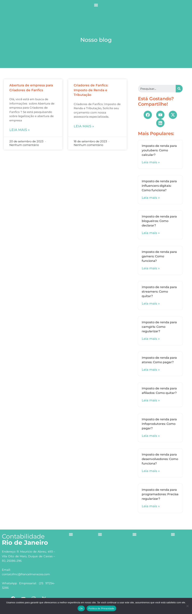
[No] (187, 606)
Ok (81, 608)
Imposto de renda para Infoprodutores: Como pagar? (159, 424)
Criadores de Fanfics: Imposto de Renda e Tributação (91, 90)
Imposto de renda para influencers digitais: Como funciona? (159, 185)
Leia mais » (19, 130)
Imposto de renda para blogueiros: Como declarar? (159, 221)
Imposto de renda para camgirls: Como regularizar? (159, 326)
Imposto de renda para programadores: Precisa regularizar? (160, 494)
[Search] (179, 88)
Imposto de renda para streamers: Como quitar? (159, 291)
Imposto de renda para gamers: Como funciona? (159, 256)
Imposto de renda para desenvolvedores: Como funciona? (160, 459)
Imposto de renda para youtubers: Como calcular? (159, 150)
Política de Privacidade (101, 608)
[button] (96, 5)
